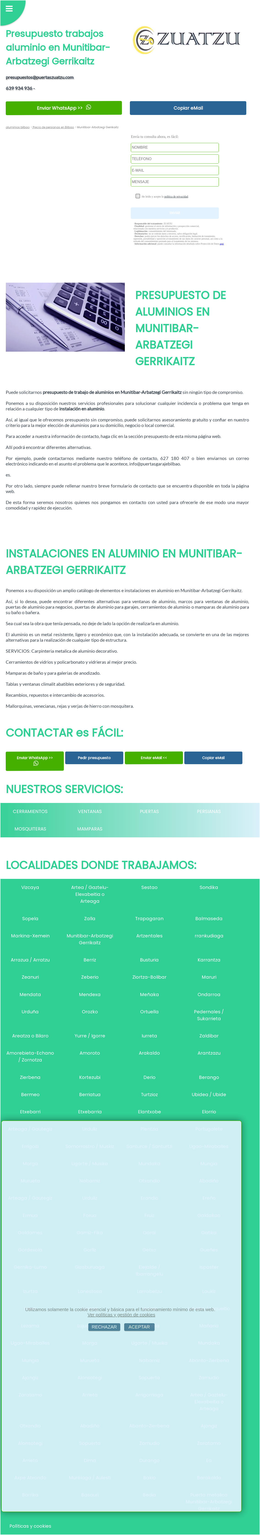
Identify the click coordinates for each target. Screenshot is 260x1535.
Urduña (30, 1011)
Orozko (90, 1011)
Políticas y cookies (30, 1526)
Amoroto (90, 1053)
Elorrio (209, 1112)
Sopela (30, 918)
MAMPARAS (89, 829)
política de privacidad (176, 196)
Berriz (89, 960)
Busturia (149, 960)
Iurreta (149, 1036)
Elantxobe (149, 1112)
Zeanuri (30, 977)
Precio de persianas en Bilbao (53, 127)
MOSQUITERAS (30, 829)
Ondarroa (209, 994)
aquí (222, 243)
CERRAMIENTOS (30, 811)
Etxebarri (30, 1112)
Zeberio (90, 977)
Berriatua (90, 1094)
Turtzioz (149, 1094)
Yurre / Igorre (90, 1036)
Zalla (89, 918)
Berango (209, 1077)
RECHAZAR (104, 1326)
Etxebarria (90, 1112)
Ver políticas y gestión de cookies (121, 1314)
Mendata (30, 994)
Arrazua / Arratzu (30, 960)
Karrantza (209, 960)
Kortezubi (89, 1077)
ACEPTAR (139, 1326)
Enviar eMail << (154, 758)
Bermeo (30, 1094)
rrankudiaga (209, 936)
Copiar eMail (188, 108)
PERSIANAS (209, 811)
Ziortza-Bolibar (149, 977)
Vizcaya (30, 887)
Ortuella (149, 1011)
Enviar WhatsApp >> (64, 108)
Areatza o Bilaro (30, 1036)
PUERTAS (149, 811)
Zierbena (30, 1077)
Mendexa (90, 994)
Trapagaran (149, 918)
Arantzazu (209, 1053)
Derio (149, 1077)
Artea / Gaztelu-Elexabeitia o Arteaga (90, 894)
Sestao (149, 887)
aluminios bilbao (17, 127)
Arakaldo (149, 1053)
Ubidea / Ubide (209, 1094)
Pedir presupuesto (94, 758)
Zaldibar (209, 1036)
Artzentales (149, 936)
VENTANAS (90, 811)
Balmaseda (208, 918)
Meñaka (149, 994)
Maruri (209, 977)
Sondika (209, 887)
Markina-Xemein (30, 936)
